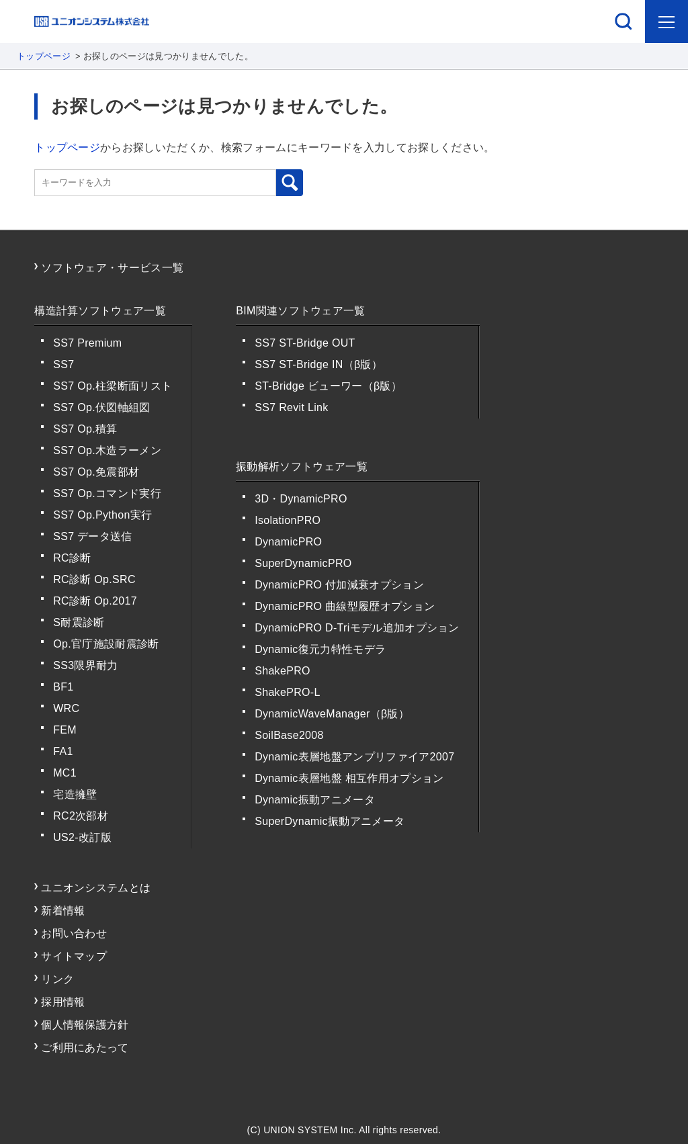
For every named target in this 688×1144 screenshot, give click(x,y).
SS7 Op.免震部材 (96, 472)
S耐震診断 (78, 622)
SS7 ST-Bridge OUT (305, 343)
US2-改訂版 (82, 837)
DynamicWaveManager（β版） (332, 713)
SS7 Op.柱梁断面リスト (112, 386)
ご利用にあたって (85, 1047)
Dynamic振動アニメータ (315, 799)
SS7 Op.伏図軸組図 (101, 407)
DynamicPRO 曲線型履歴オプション (345, 606)
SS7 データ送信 (92, 536)
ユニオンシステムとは (95, 887)
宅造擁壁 (75, 794)
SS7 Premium (87, 343)
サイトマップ (74, 956)
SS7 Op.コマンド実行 (107, 493)
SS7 (63, 364)
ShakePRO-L (287, 692)
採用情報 (63, 1002)
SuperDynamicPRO (303, 563)
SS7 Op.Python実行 (102, 515)
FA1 (63, 751)
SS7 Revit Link (291, 407)
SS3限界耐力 (85, 665)
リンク (57, 979)
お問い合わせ (74, 933)
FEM (65, 730)
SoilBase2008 (289, 735)
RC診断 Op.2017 (95, 601)
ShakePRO (282, 670)
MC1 (65, 773)
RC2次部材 (80, 816)
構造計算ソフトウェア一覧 (100, 310)
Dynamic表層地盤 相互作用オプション (349, 778)
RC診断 (72, 558)
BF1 (63, 687)
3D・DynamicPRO (301, 498)
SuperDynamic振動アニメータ (329, 821)
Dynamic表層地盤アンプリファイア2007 (354, 756)
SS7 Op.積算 (85, 429)
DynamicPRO (288, 541)
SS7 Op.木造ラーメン (107, 450)
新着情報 (63, 910)
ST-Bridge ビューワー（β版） (328, 386)
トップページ (44, 56)
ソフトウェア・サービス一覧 (112, 267)
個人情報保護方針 (85, 1024)
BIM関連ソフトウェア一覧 (301, 310)
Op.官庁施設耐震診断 (106, 644)
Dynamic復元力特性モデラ (320, 649)
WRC (66, 708)
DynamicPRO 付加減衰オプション (339, 584)
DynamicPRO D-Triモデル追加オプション (357, 627)
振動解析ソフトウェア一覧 (302, 466)
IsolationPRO (287, 520)
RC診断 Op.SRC (94, 579)
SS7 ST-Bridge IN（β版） (318, 364)
